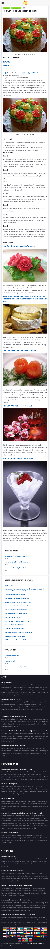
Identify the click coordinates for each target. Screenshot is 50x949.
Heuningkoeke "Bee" (8, 798)
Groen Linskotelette (11, 661)
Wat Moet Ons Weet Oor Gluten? (15, 628)
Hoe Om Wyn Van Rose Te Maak (17, 406)
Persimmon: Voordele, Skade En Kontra (17, 568)
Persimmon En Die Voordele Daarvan (16, 562)
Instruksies (6, 66)
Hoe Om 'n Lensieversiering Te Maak (16, 667)
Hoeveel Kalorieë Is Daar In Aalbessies (17, 598)
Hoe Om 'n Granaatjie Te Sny (10, 699)
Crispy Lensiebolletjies (12, 655)
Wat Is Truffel (9, 585)
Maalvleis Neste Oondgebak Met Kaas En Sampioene (18, 914)
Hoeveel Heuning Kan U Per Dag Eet (16, 613)
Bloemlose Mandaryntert (9, 784)
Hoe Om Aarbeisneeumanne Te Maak (13, 745)
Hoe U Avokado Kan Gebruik (14, 625)
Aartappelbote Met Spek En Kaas (15, 636)
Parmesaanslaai (6, 682)
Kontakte (41, 943)
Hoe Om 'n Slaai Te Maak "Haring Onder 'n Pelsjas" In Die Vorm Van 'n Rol (24, 731)
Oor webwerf (34, 943)
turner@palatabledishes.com (33, 73)
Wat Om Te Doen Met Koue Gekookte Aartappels (16, 885)
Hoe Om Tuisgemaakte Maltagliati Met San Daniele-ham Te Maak (21, 813)
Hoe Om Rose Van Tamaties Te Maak (19, 351)
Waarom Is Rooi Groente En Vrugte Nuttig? (18, 602)
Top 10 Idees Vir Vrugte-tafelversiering (13, 716)
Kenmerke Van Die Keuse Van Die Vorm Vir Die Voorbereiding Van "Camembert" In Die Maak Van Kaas (25, 298)
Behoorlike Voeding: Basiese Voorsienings (18, 632)
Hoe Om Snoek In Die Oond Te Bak (12, 871)
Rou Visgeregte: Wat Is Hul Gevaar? (16, 610)
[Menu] (2, 2)
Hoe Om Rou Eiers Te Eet (13, 617)
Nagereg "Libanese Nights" (10, 832)
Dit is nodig (6, 61)
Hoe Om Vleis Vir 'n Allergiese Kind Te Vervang (19, 606)
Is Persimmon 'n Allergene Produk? (16, 556)
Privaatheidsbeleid (6, 946)
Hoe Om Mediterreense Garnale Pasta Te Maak (16, 900)
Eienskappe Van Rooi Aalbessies (15, 594)
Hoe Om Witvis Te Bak (8, 856)
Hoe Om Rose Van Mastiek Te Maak (19, 246)
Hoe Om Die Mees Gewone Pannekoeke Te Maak (16, 769)
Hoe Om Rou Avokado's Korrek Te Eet (17, 621)
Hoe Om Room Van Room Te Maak (18, 458)
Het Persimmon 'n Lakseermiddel (15, 640)
